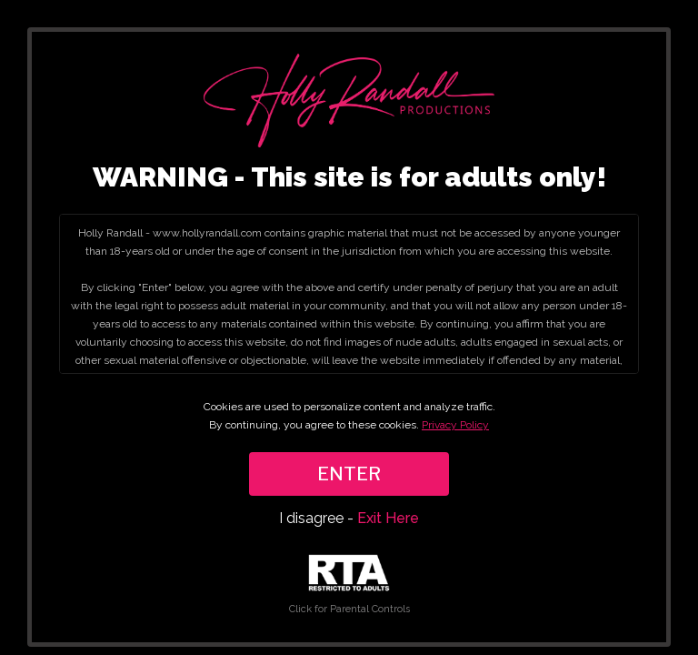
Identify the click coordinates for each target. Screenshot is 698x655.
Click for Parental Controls (349, 584)
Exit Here (388, 518)
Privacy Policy (455, 424)
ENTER (349, 474)
